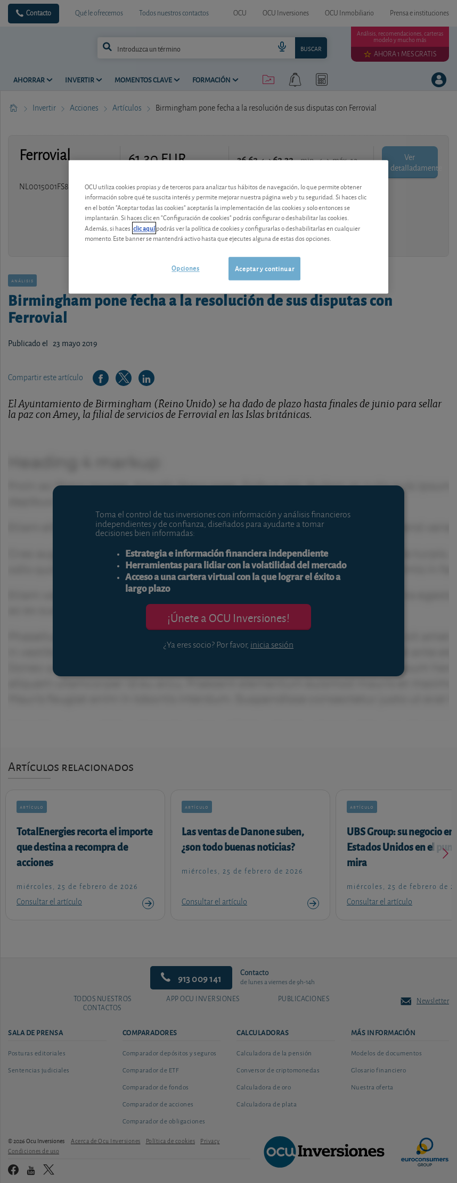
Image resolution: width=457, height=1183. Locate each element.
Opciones (185, 268)
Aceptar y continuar (264, 268)
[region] (228, 226)
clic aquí (144, 228)
